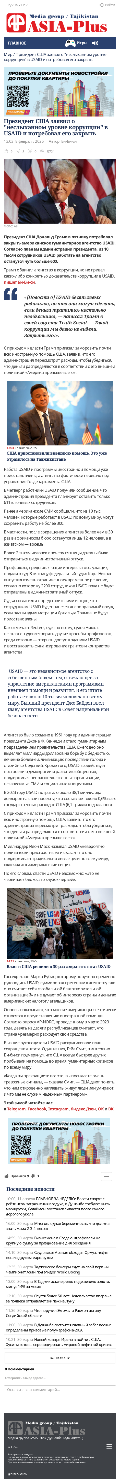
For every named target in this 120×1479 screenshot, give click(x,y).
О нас (13, 1446)
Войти (107, 5)
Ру (9, 5)
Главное (17, 43)
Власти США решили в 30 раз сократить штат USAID (59, 966)
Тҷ (16, 5)
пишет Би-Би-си (19, 282)
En (23, 5)
